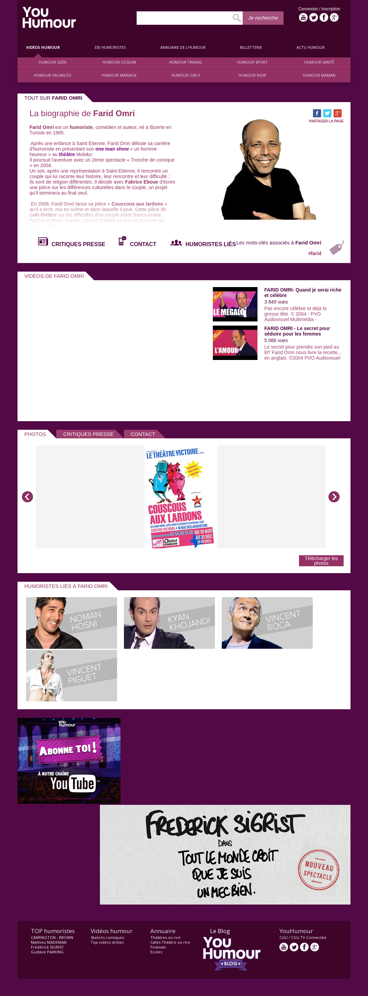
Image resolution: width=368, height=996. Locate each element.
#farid (314, 253)
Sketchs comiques (107, 937)
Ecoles (156, 951)
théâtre (67, 154)
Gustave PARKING (47, 951)
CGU (283, 937)
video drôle (49, 17)
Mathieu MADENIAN (49, 942)
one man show (112, 149)
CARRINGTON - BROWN (52, 937)
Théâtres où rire (165, 937)
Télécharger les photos (321, 561)
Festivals (158, 947)
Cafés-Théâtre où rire (170, 942)
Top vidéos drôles (107, 942)
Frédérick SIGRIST (47, 947)
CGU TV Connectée (308, 937)
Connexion (308, 9)
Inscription (330, 9)
